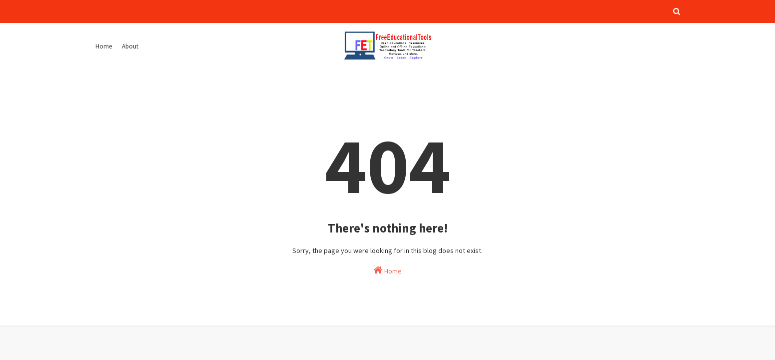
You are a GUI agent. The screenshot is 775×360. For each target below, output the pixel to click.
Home (103, 46)
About (130, 46)
